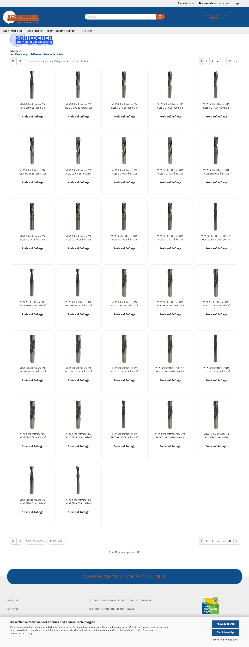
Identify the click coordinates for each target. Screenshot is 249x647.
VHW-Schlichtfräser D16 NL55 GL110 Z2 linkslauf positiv (78, 238)
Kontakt (12, 609)
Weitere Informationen (225, 639)
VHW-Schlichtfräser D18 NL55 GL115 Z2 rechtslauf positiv (124, 435)
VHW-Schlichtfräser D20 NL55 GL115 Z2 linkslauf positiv (124, 238)
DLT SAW (87, 31)
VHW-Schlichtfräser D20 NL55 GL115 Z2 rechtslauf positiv (78, 304)
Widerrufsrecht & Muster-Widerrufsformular (120, 600)
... (223, 61)
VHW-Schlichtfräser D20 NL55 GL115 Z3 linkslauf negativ (170, 172)
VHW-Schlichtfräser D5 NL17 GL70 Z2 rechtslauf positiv (170, 369)
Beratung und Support (62, 31)
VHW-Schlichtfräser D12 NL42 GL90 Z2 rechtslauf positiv (33, 501)
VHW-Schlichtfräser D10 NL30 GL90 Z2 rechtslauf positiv (33, 106)
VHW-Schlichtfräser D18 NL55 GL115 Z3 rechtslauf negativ (216, 106)
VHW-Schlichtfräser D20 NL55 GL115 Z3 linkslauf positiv (170, 238)
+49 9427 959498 (185, 3)
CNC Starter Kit (12, 31)
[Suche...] (160, 17)
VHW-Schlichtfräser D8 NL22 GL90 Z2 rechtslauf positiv (33, 304)
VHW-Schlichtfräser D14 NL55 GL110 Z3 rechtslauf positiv (124, 369)
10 (230, 61)
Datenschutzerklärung (21, 633)
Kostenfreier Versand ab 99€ (214, 3)
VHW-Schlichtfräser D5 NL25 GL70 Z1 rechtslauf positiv (79, 435)
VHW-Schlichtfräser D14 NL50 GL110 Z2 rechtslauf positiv (216, 369)
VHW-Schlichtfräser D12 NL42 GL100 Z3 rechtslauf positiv (124, 304)
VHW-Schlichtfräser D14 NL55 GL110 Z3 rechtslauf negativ (124, 106)
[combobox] (35, 61)
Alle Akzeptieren (226, 624)
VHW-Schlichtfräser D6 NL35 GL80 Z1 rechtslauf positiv (33, 435)
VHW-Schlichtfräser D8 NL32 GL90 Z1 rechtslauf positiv (216, 435)
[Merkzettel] (246, 17)
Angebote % (34, 31)
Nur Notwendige (225, 632)
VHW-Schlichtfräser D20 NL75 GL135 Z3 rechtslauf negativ (32, 172)
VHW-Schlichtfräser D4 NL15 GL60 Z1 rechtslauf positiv (170, 435)
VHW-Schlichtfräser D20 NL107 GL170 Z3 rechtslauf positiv (170, 304)
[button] (13, 61)
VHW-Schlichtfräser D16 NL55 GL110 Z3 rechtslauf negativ (170, 106)
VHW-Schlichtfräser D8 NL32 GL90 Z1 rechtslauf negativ (79, 501)
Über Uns (13, 600)
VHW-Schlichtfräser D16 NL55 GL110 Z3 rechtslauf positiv (78, 369)
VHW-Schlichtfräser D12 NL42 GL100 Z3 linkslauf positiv (216, 172)
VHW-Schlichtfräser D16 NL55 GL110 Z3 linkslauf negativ (124, 172)
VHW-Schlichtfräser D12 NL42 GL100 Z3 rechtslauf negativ (78, 106)
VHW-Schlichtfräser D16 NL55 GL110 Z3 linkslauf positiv (32, 238)
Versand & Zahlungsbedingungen (111, 609)
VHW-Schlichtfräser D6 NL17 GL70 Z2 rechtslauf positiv (216, 238)
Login (236, 3)
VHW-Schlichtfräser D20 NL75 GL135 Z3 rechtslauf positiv (216, 304)
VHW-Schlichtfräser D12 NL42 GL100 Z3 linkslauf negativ (78, 172)
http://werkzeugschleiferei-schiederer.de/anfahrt (37, 54)
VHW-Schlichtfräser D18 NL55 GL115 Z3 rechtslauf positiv (32, 369)
